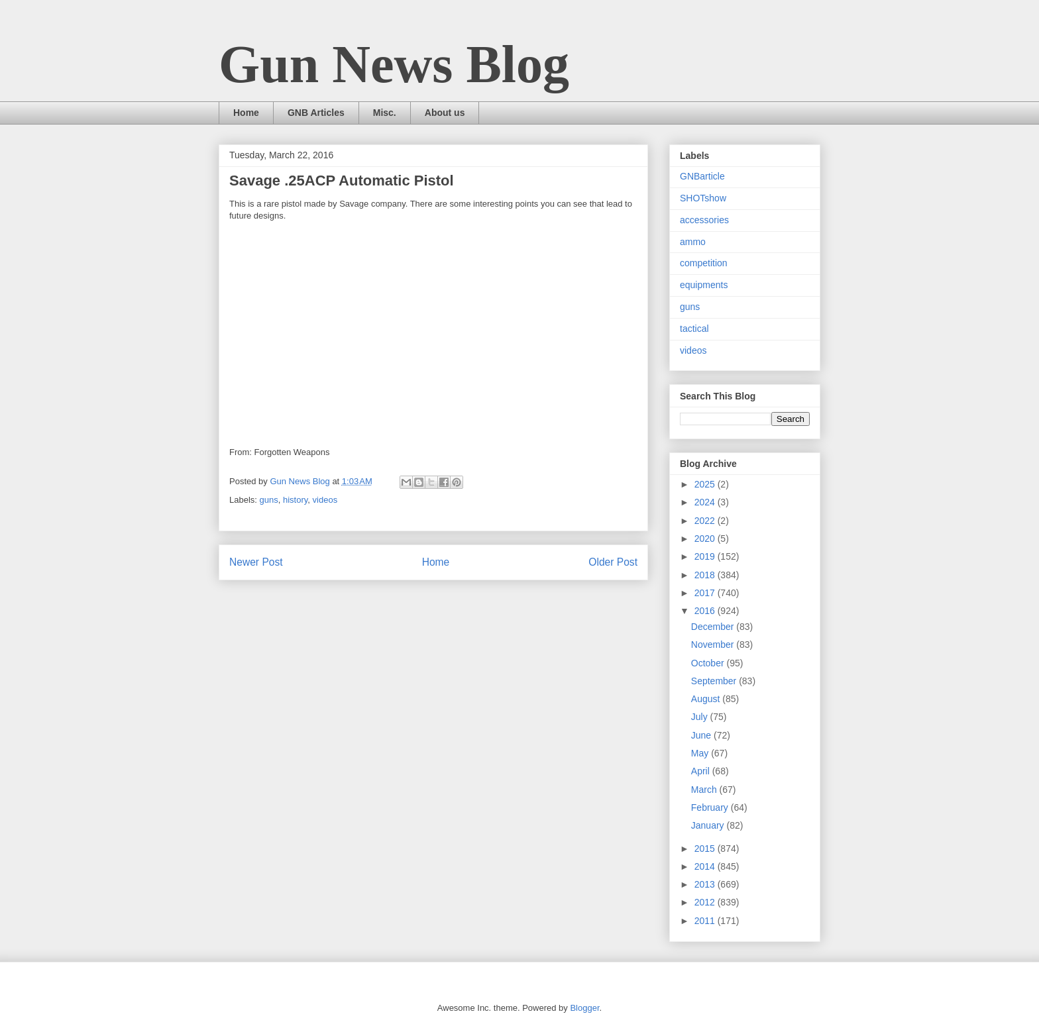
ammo (693, 241)
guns (269, 500)
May (701, 753)
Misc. (384, 112)
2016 (706, 610)
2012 (706, 902)
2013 (706, 884)
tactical (694, 328)
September (715, 681)
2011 (706, 920)
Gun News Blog (394, 64)
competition (704, 263)
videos (325, 500)
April (701, 771)
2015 (706, 848)
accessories (704, 220)
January (709, 825)
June (702, 735)
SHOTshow (703, 198)
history (295, 500)
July (700, 716)
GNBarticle (702, 176)
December (713, 626)
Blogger (584, 1008)
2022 (706, 520)
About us (445, 112)
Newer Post (256, 562)
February (711, 807)
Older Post (612, 562)
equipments (704, 285)
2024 (706, 502)
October (709, 663)
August (706, 699)
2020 (706, 538)
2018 (706, 575)
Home (246, 112)
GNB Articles (316, 112)
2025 (706, 484)
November (713, 644)
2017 (706, 593)
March (705, 789)
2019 (706, 556)
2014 (706, 866)
